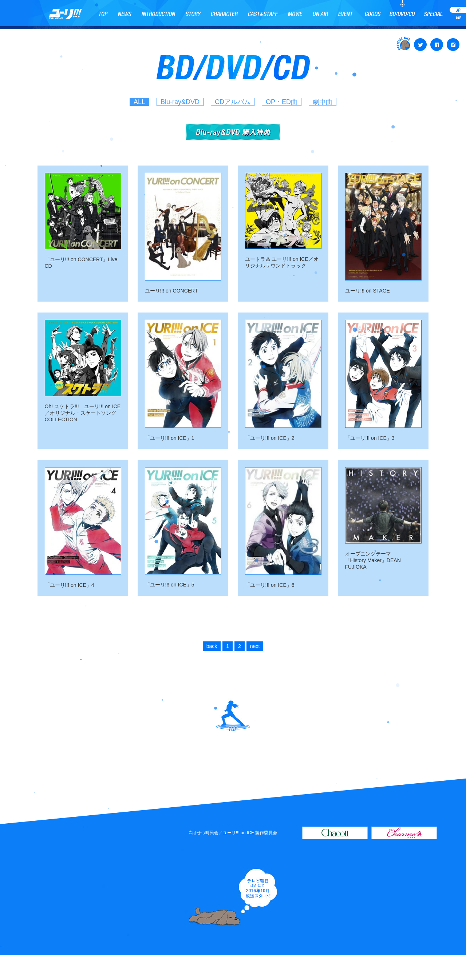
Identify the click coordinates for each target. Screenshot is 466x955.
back (211, 646)
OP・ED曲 (281, 102)
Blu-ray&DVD (180, 102)
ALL (139, 102)
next (255, 646)
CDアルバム (232, 102)
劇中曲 (322, 102)
